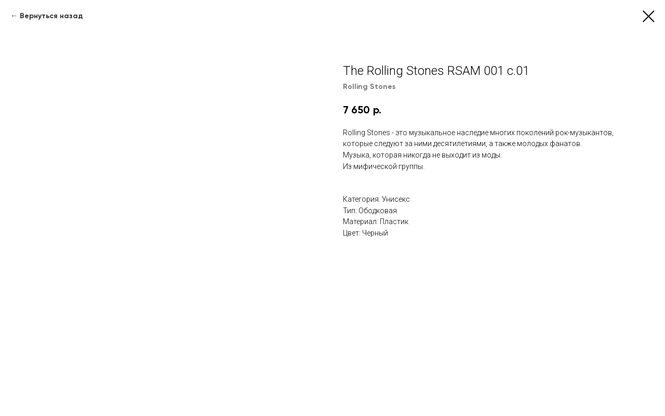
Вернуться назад (51, 15)
